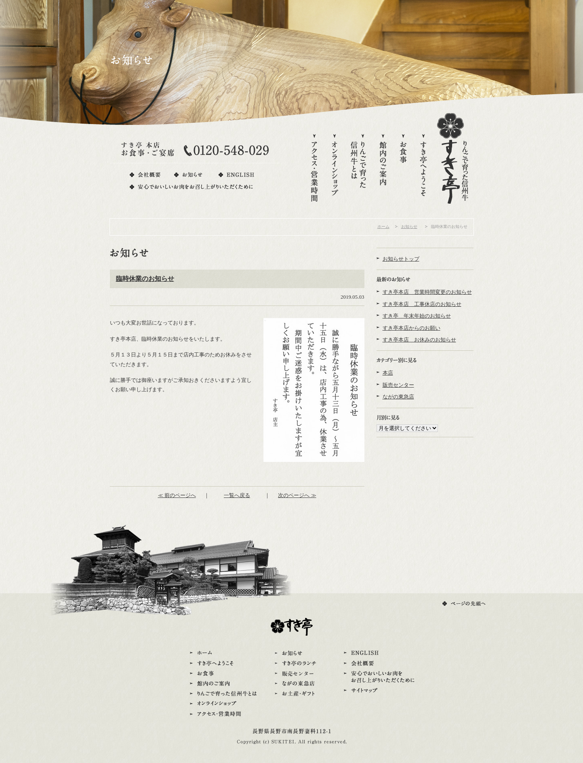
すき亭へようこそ (423, 168)
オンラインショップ (334, 168)
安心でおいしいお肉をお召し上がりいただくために (192, 187)
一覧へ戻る (237, 495)
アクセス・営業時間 (314, 168)
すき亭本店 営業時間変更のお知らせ (427, 292)
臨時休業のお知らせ (145, 279)
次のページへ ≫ (297, 495)
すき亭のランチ (297, 663)
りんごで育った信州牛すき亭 (452, 158)
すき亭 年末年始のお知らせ (417, 316)
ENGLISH (236, 174)
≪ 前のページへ (177, 495)
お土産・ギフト (297, 694)
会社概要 (145, 174)
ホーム (383, 226)
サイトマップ (379, 690)
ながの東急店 (398, 397)
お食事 (403, 168)
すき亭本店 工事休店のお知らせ (422, 304)
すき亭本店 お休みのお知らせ (419, 340)
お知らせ (189, 174)
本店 (388, 373)
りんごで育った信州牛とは (359, 168)
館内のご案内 (383, 168)
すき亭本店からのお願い (411, 328)
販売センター (398, 385)
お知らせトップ (401, 259)
